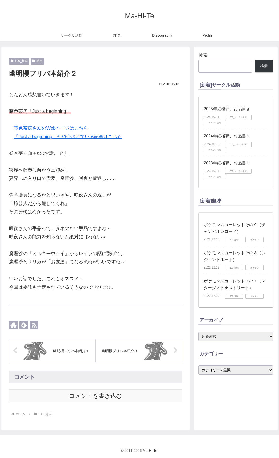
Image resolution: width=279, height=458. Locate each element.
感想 (37, 61)
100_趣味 (19, 61)
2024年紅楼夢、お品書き (227, 136)
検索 (203, 55)
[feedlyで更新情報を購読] (23, 325)
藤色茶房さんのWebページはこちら (51, 128)
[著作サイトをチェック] (13, 325)
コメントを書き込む (95, 396)
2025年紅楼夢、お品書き (227, 109)
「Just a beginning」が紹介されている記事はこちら (68, 136)
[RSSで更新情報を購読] (34, 325)
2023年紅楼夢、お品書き (227, 163)
